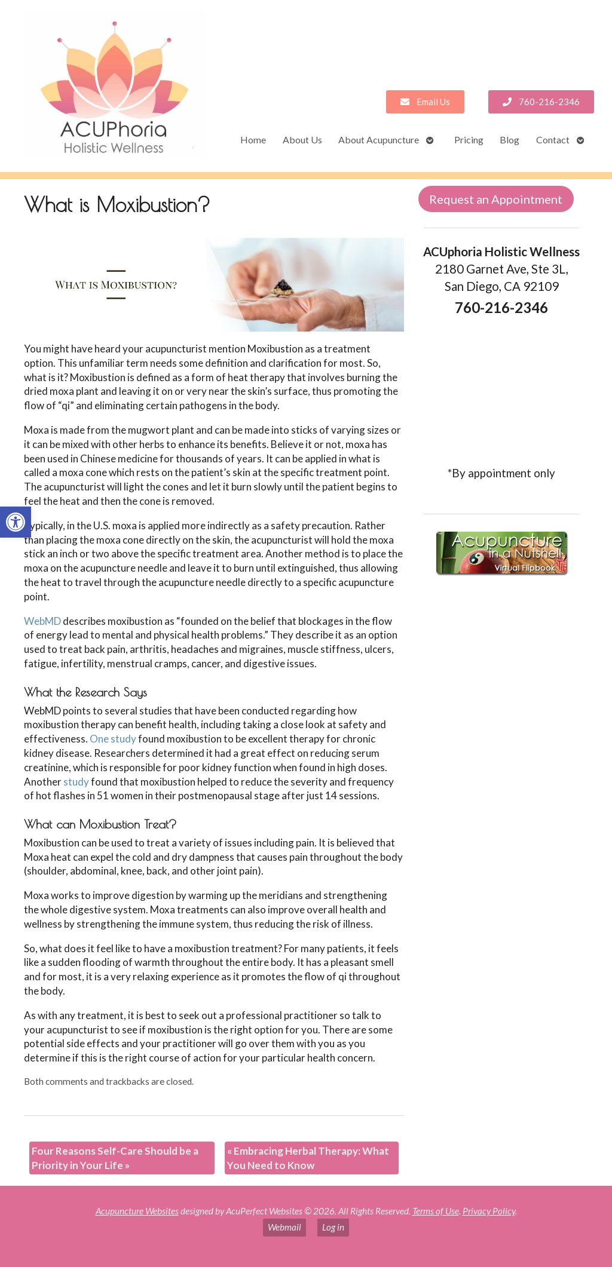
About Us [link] (302, 139)
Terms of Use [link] (435, 1210)
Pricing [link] (469, 139)
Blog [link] (509, 139)
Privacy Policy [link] (489, 1210)
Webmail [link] (284, 1227)
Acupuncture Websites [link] (137, 1210)
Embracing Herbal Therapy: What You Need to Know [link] (308, 1158)
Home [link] (253, 139)
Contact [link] (553, 139)
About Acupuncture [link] (378, 139)
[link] (15, 522)
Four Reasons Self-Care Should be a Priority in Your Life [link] (115, 1158)
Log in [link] (333, 1227)
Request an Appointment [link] (495, 199)
